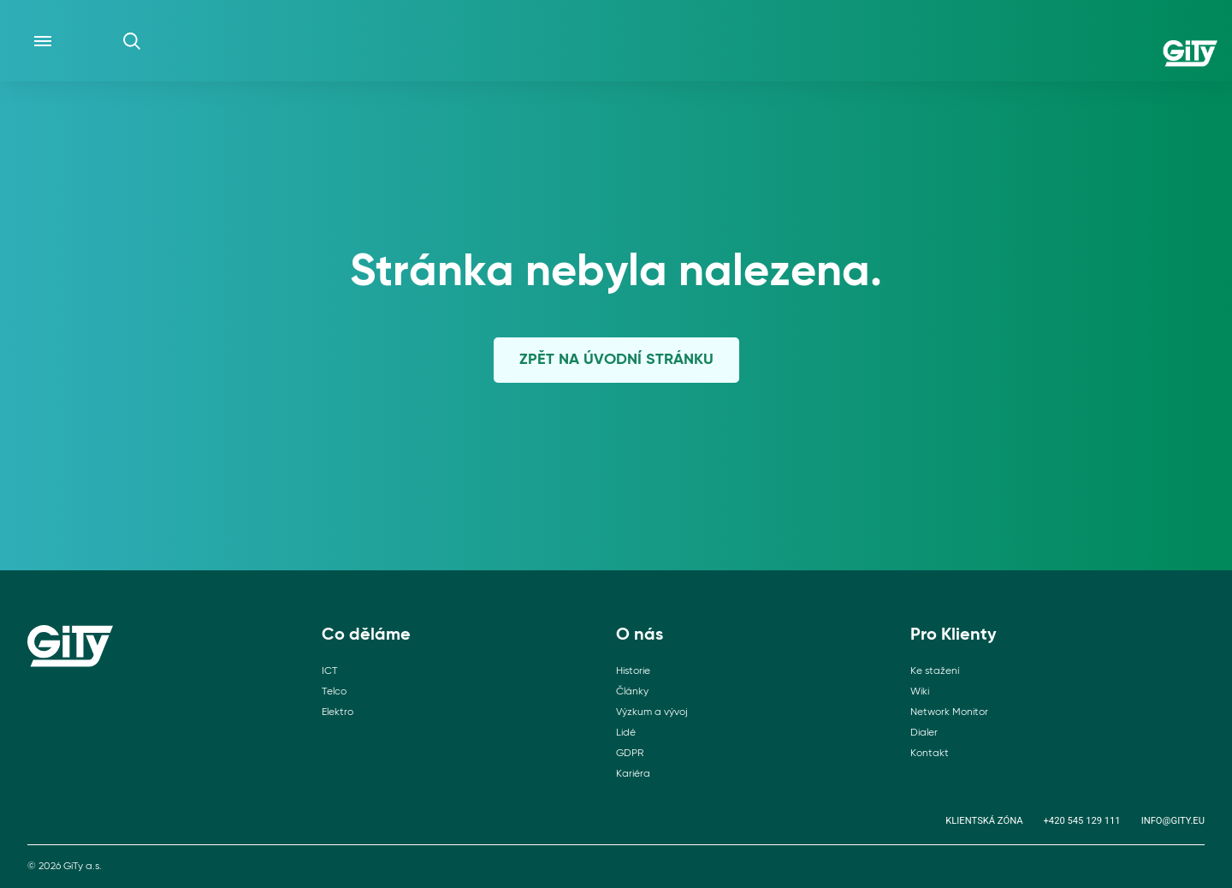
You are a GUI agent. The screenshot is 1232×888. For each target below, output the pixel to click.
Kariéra (633, 774)
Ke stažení (934, 671)
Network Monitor (949, 712)
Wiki (919, 692)
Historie (633, 671)
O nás (639, 635)
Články (632, 692)
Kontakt (929, 753)
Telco (334, 692)
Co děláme (366, 635)
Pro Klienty (953, 635)
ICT (329, 671)
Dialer (924, 733)
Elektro (337, 712)
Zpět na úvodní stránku (616, 359)
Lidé (626, 733)
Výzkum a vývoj (652, 712)
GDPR (629, 753)
